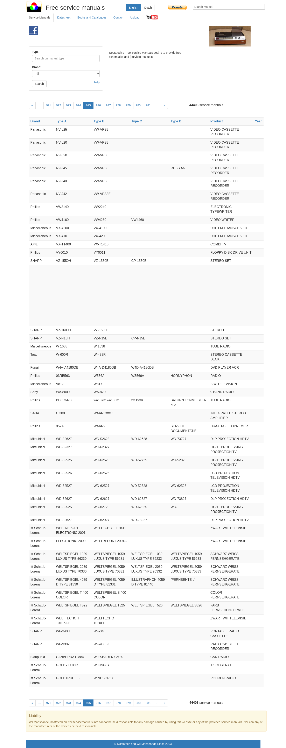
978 (118, 105)
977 (108, 105)
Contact (118, 17)
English (133, 7)
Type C (136, 121)
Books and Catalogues (91, 17)
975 (88, 105)
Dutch (148, 7)
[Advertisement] (136, 36)
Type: (36, 51)
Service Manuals (39, 17)
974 (78, 105)
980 (138, 105)
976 (98, 105)
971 (48, 105)
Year (258, 121)
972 (58, 105)
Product (216, 121)
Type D (176, 121)
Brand (35, 121)
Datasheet (63, 17)
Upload (134, 17)
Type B (99, 121)
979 (128, 105)
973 (68, 105)
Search (39, 83)
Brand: (36, 67)
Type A (61, 121)
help (96, 82)
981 (148, 105)
